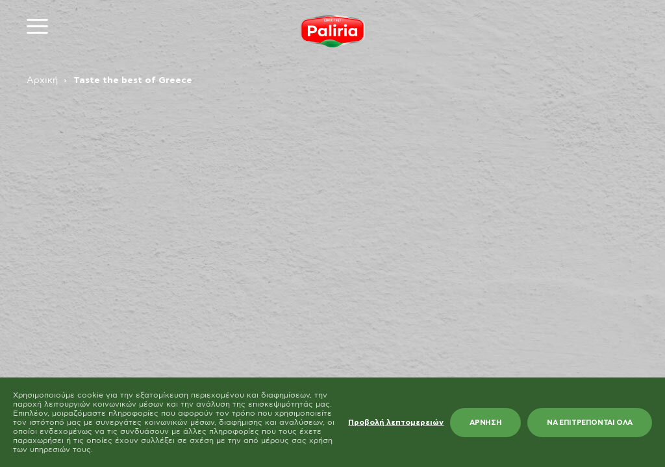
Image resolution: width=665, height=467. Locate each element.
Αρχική (42, 80)
